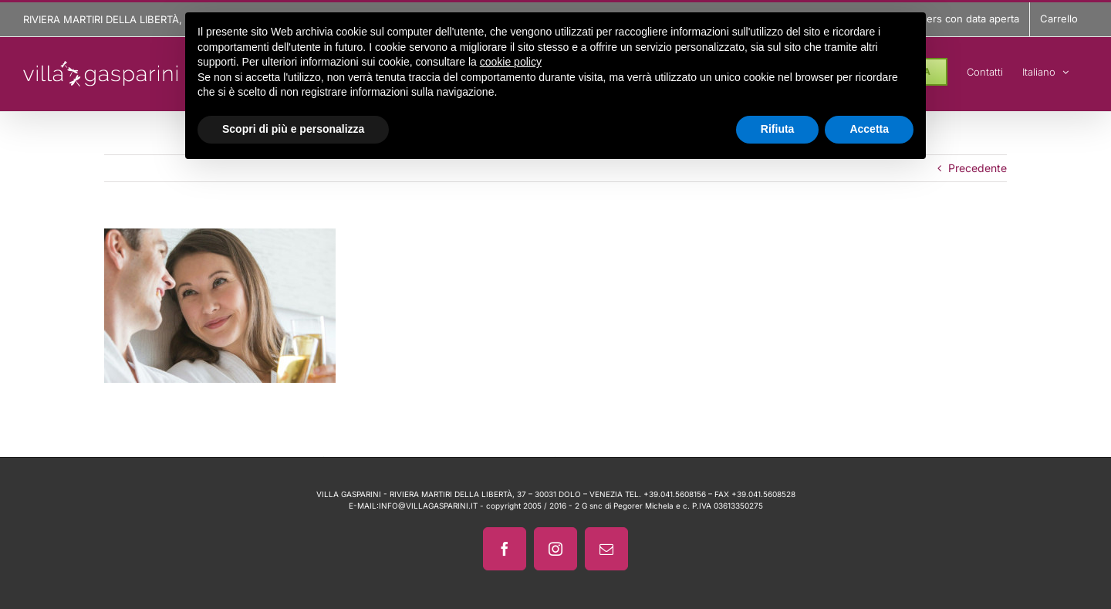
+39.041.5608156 (674, 494)
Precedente (977, 167)
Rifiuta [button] (778, 129)
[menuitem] (1045, 69)
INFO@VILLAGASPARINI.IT (428, 505)
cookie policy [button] (511, 62)
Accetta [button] (869, 129)
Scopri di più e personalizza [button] (293, 129)
